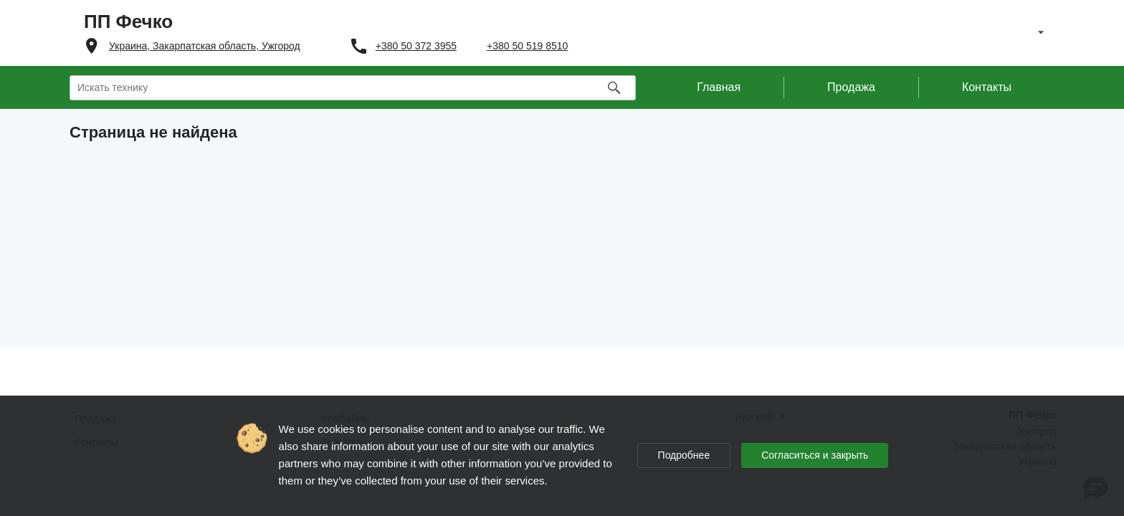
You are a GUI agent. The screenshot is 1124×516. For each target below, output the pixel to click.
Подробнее (684, 455)
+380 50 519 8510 (527, 46)
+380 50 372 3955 (416, 46)
